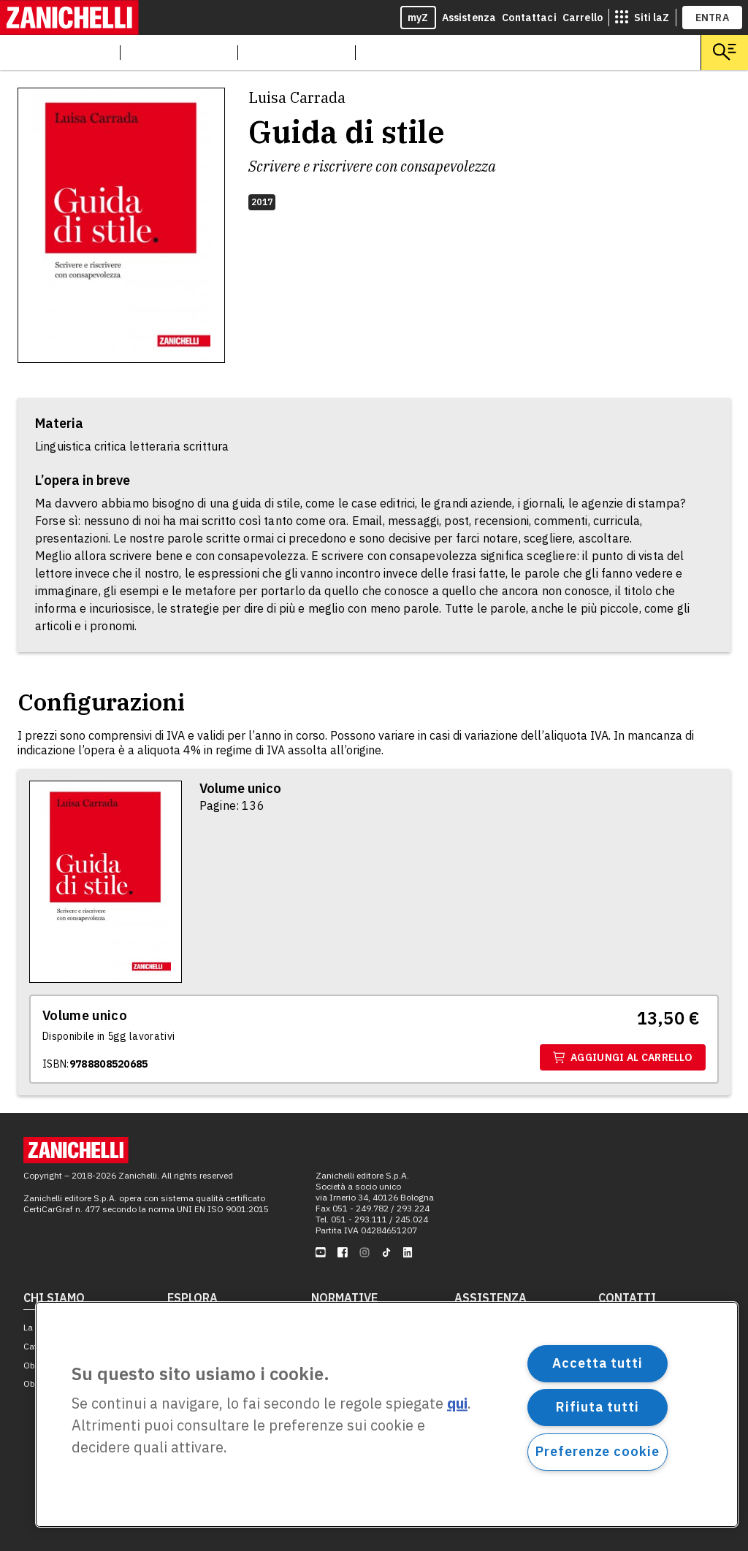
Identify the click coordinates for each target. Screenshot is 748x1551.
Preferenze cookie (597, 1451)
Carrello (582, 17)
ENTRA (712, 17)
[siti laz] (642, 17)
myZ (418, 17)
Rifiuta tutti (597, 1406)
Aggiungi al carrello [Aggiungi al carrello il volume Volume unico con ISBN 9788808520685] (622, 1057)
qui (457, 1404)
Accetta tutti (597, 1363)
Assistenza (469, 17)
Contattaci (529, 17)
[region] (387, 1414)
